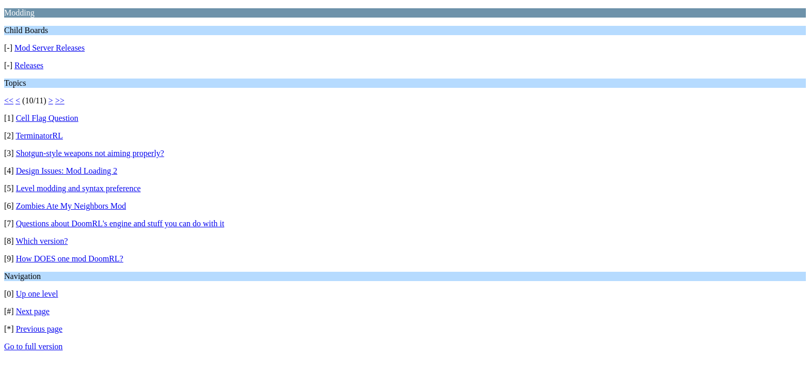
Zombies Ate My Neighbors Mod (71, 206)
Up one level (37, 293)
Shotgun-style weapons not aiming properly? (90, 153)
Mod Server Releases (49, 47)
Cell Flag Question (47, 118)
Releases (28, 65)
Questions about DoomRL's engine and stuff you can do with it (120, 223)
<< (8, 100)
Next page (33, 311)
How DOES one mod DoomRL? (69, 258)
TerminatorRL (39, 135)
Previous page (39, 328)
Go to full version (33, 346)
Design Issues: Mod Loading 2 (66, 170)
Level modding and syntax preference (78, 188)
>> (60, 100)
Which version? (41, 241)
